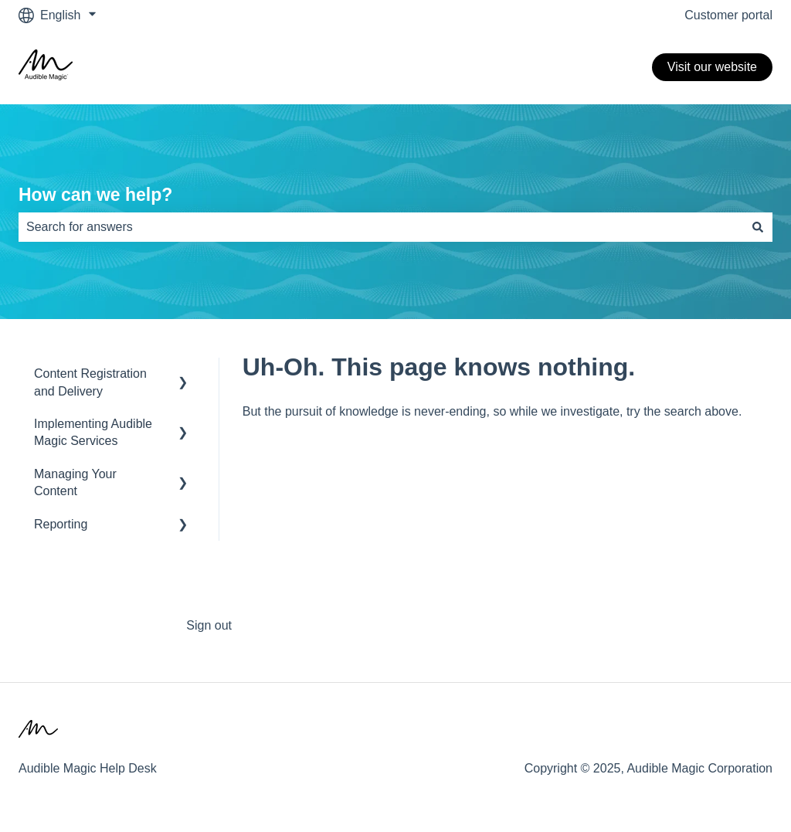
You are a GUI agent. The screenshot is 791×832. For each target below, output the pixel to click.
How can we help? (95, 195)
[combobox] (381, 227)
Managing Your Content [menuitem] (75, 482)
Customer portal (728, 15)
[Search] (757, 227)
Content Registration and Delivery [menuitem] (90, 382)
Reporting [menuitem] (60, 524)
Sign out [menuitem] (209, 625)
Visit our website (712, 66)
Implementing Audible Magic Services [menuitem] (93, 432)
